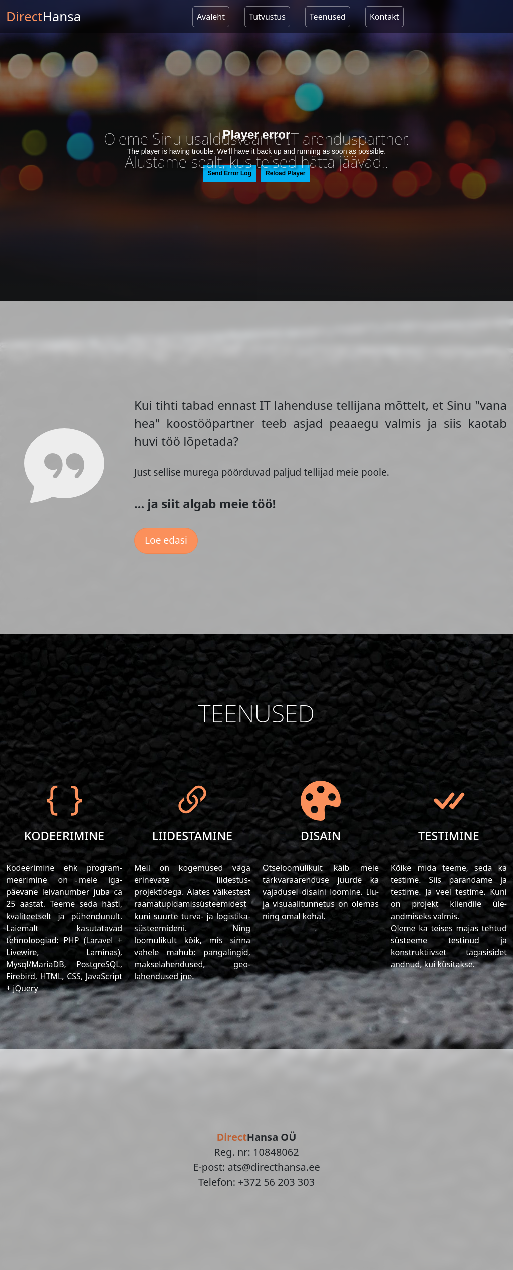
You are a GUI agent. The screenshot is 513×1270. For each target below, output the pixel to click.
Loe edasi (166, 540)
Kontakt (384, 16)
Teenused (328, 16)
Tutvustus (267, 16)
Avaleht (211, 16)
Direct (43, 16)
